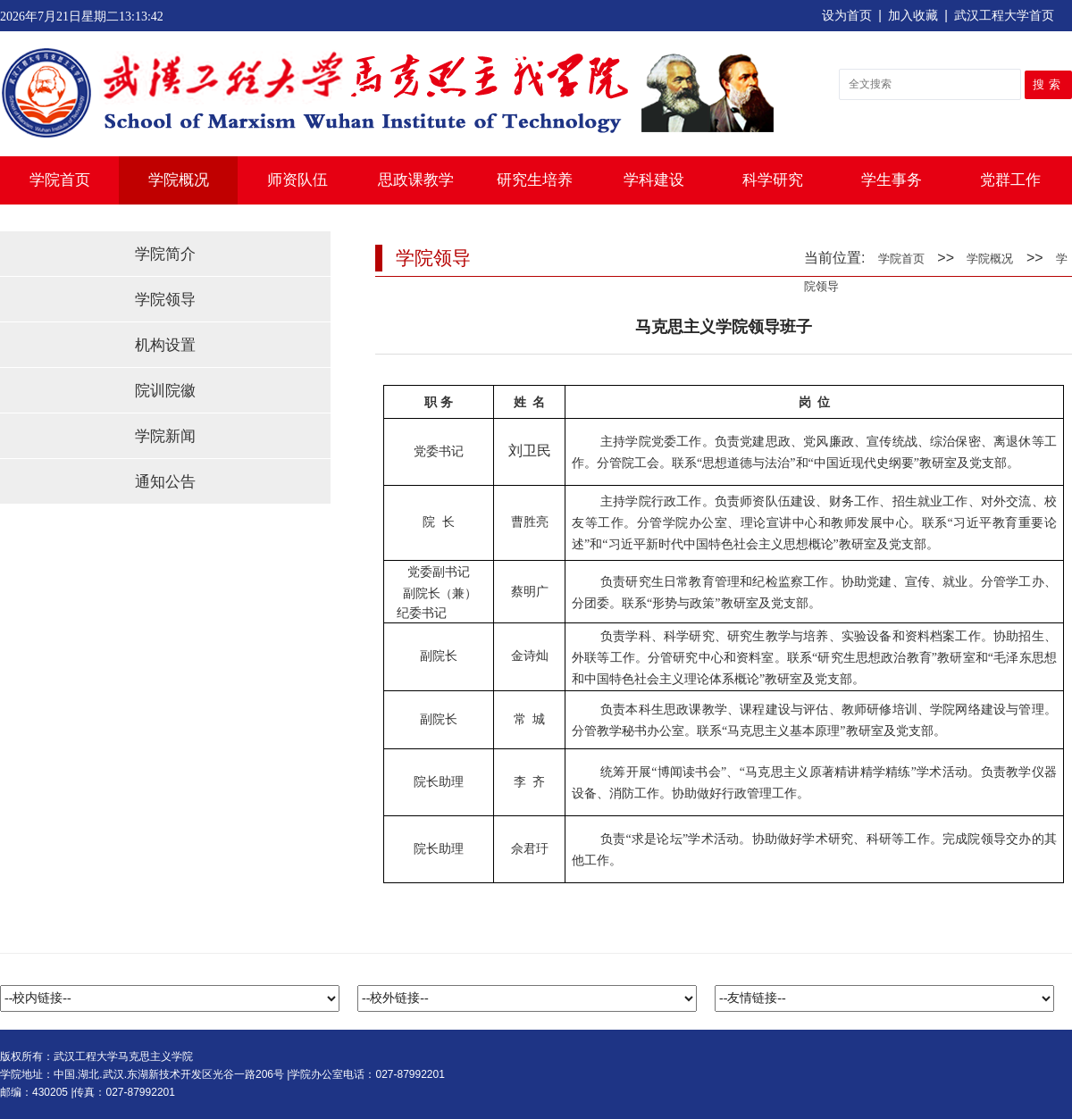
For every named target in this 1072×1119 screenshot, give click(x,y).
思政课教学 (416, 179)
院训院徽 (165, 390)
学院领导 (165, 299)
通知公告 (165, 481)
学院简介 (165, 254)
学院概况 (178, 179)
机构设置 (165, 345)
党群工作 (1010, 179)
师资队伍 (297, 179)
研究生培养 (535, 179)
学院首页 (59, 179)
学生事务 (891, 179)
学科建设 (654, 179)
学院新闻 (165, 436)
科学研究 (772, 179)
